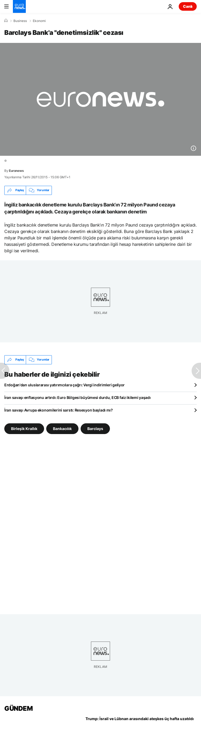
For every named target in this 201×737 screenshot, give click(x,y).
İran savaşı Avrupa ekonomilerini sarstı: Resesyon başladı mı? (58, 410)
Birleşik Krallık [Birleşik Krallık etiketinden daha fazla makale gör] (24, 428)
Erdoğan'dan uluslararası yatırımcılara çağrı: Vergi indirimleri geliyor (64, 385)
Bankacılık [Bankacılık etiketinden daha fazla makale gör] (62, 428)
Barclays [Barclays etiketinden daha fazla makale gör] (95, 428)
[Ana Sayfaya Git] (19, 6)
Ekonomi (39, 21)
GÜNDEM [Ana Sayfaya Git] (18, 708)
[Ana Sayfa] (6, 21)
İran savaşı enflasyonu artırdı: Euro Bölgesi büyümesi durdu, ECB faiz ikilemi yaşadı (77, 397)
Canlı (187, 6)
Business (20, 21)
